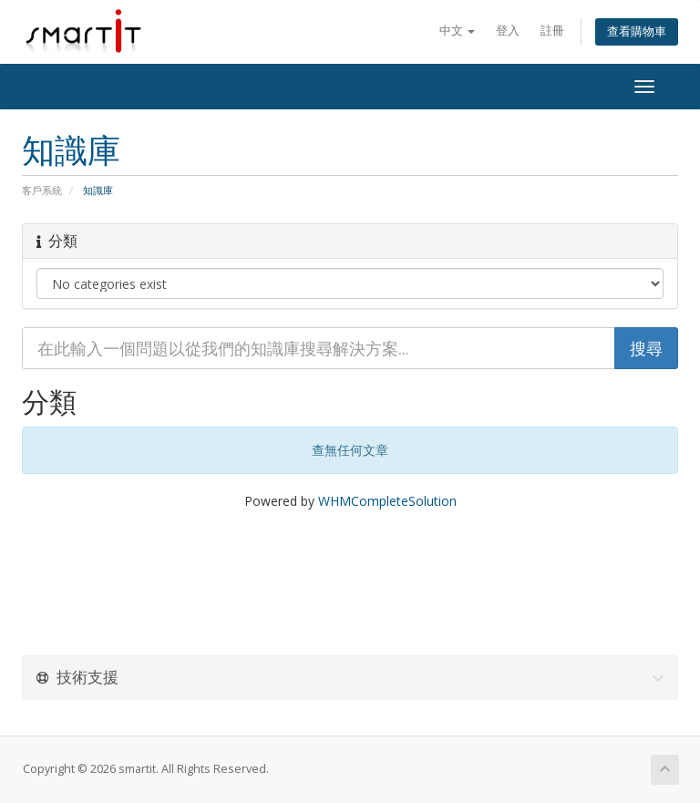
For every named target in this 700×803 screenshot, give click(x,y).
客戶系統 (42, 190)
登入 (508, 30)
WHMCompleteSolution (387, 501)
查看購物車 (636, 31)
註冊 (552, 30)
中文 (457, 30)
